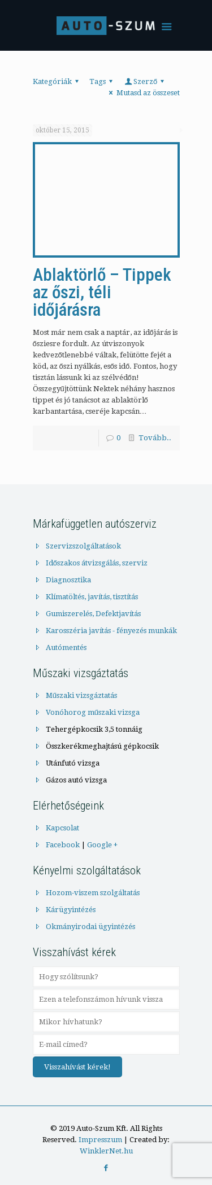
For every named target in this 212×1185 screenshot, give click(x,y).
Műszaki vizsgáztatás (81, 695)
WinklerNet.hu (106, 1151)
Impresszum (100, 1139)
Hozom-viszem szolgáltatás (93, 892)
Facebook (63, 845)
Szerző (145, 81)
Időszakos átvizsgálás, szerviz (97, 563)
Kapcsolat (62, 828)
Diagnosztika (68, 580)
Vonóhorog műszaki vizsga (93, 712)
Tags (102, 81)
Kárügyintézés (71, 909)
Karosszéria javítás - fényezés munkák (111, 630)
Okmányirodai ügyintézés (90, 926)
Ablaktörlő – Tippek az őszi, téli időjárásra (102, 292)
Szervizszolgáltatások (83, 546)
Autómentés (66, 647)
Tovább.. (155, 438)
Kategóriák (57, 81)
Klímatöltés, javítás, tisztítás (92, 596)
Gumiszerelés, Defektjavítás (93, 613)
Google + (102, 845)
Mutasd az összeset (142, 93)
